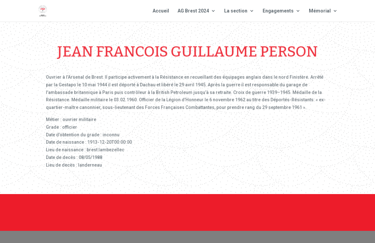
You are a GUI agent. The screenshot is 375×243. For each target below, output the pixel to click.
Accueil (161, 11)
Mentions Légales (217, 208)
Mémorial (320, 11)
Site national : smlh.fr (320, 208)
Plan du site (266, 208)
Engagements (278, 11)
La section (235, 11)
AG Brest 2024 (193, 11)
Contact (174, 208)
